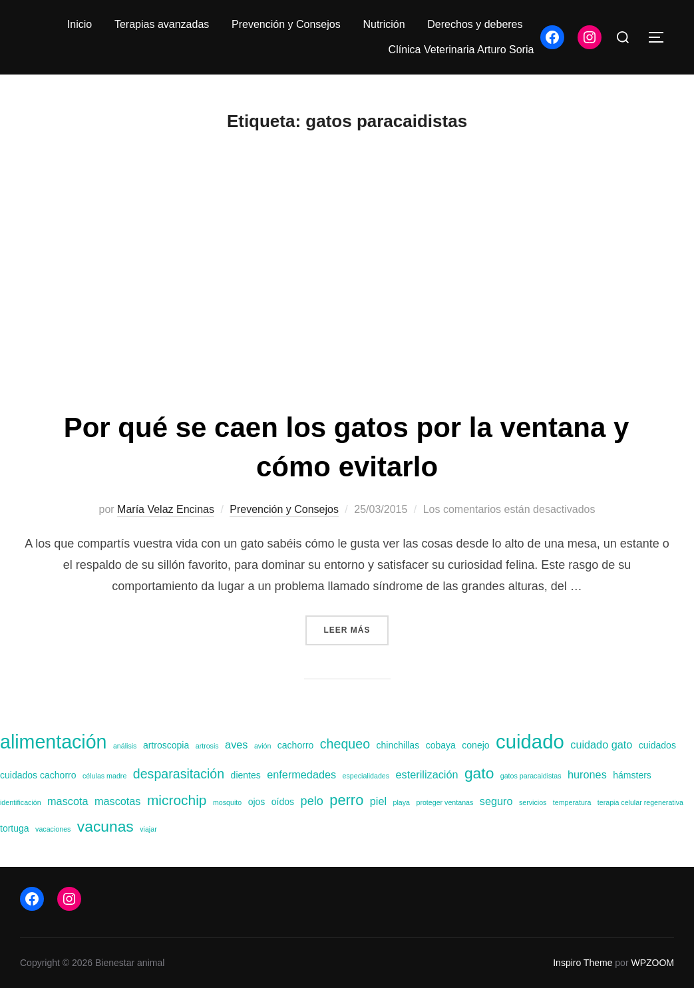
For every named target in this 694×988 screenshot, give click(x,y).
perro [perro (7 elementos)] (346, 800)
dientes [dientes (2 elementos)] (246, 775)
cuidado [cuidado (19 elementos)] (530, 741)
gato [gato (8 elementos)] (479, 773)
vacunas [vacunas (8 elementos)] (105, 826)
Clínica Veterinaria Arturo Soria (461, 49)
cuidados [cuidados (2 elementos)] (657, 745)
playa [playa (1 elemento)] (401, 802)
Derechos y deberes (474, 24)
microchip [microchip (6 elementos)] (177, 800)
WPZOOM (652, 962)
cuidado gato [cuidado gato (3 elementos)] (601, 744)
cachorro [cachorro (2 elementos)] (295, 745)
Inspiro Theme (582, 962)
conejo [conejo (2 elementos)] (475, 745)
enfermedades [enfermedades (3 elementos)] (301, 774)
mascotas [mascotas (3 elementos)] (117, 801)
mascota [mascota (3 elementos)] (67, 801)
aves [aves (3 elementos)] (236, 744)
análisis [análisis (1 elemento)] (125, 746)
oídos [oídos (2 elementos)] (282, 801)
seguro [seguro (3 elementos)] (496, 801)
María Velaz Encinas (165, 509)
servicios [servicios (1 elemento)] (532, 802)
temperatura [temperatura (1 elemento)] (572, 802)
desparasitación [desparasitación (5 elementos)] (178, 773)
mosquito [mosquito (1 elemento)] (227, 802)
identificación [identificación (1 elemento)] (20, 802)
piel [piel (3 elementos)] (378, 801)
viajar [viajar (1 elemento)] (148, 829)
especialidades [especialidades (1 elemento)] (366, 776)
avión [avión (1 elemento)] (262, 746)
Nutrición (384, 24)
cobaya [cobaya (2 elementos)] (441, 745)
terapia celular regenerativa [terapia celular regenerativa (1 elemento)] (640, 802)
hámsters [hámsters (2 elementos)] (632, 775)
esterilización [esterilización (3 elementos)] (427, 774)
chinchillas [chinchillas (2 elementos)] (398, 745)
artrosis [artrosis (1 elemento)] (207, 746)
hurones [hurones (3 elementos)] (587, 774)
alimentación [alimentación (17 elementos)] (53, 741)
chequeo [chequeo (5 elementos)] (345, 744)
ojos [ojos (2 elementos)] (256, 801)
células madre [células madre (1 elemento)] (104, 776)
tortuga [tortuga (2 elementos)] (14, 828)
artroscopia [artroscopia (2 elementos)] (166, 745)
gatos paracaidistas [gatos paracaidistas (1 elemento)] (531, 776)
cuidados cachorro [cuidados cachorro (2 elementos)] (38, 775)
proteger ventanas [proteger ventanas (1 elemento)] (444, 802)
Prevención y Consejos (286, 24)
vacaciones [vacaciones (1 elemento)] (53, 829)
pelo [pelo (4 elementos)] (312, 801)
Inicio (79, 24)
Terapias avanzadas (161, 24)
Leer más (355, 629)
